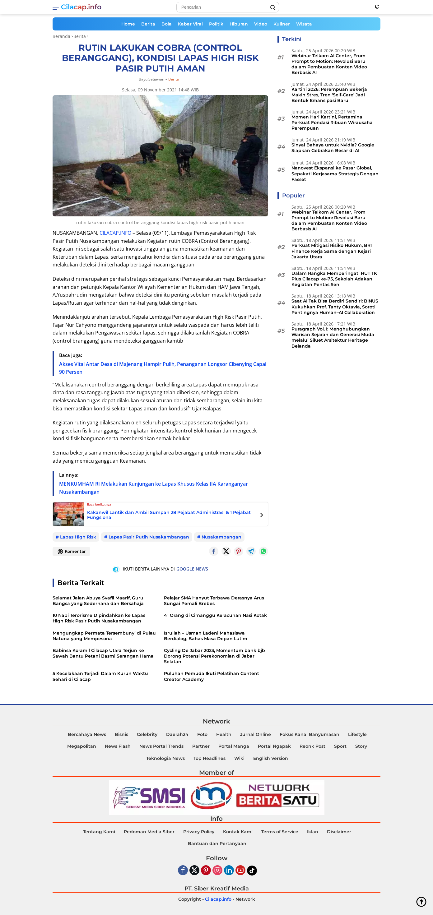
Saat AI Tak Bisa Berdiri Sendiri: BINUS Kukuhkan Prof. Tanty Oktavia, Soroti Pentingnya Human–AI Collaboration (334, 306)
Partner (201, 746)
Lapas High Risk (78, 537)
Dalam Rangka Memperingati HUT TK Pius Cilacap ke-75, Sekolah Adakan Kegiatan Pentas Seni (334, 278)
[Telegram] (251, 551)
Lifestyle (357, 734)
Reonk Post (312, 746)
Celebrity (147, 734)
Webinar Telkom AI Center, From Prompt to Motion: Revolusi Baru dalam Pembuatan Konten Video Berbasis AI (329, 64)
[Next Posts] (261, 516)
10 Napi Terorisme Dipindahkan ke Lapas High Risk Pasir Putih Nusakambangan (99, 618)
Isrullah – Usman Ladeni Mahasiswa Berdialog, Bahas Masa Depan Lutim (205, 635)
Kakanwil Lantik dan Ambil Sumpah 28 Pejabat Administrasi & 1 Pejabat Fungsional (169, 515)
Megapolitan (81, 746)
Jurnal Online (255, 734)
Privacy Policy (198, 831)
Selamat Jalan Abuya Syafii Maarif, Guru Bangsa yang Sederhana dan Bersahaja (98, 600)
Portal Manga (233, 746)
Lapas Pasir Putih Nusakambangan (149, 537)
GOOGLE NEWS (192, 569)
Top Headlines (209, 758)
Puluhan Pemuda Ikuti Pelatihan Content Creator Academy (211, 676)
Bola (166, 24)
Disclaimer (339, 831)
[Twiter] (194, 870)
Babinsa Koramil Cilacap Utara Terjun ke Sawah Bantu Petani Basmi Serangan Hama (103, 653)
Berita (148, 24)
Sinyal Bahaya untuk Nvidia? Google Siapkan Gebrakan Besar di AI (332, 147)
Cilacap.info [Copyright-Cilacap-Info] (218, 899)
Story (361, 746)
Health (223, 734)
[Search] (227, 7)
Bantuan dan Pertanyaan (217, 843)
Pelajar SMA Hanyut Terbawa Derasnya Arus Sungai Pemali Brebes (214, 600)
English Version (270, 758)
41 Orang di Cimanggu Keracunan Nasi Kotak (215, 615)
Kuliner (281, 24)
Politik (216, 24)
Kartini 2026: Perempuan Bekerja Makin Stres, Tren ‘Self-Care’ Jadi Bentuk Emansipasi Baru (329, 94)
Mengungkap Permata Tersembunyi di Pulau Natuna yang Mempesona (104, 635)
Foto (202, 734)
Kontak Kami (238, 831)
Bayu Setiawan (151, 79)
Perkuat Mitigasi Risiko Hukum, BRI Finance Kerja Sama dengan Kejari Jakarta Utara (331, 251)
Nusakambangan (221, 537)
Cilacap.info (81, 7)
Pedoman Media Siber (149, 831)
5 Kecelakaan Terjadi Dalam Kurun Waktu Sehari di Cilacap (100, 676)
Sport (340, 746)
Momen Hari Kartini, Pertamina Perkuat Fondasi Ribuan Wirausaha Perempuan (332, 122)
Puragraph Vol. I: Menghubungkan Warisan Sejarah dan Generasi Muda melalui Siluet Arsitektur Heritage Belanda (332, 337)
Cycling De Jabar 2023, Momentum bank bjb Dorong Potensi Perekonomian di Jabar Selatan (214, 656)
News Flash (118, 746)
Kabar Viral (190, 24)
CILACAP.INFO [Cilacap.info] (115, 232)
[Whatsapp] (263, 551)
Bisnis (121, 734)
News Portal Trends (161, 746)
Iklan (312, 831)
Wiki (239, 758)
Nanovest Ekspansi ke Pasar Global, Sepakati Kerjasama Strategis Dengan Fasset (335, 173)
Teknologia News (165, 758)
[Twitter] (226, 551)
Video (260, 24)
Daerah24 (177, 734)
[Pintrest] (238, 551)
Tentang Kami (99, 831)
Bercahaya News (87, 734)
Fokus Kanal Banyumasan (309, 734)
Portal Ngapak (274, 746)
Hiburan (239, 24)
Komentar (71, 551)
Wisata (304, 24)
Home (128, 24)
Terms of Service (279, 831)
